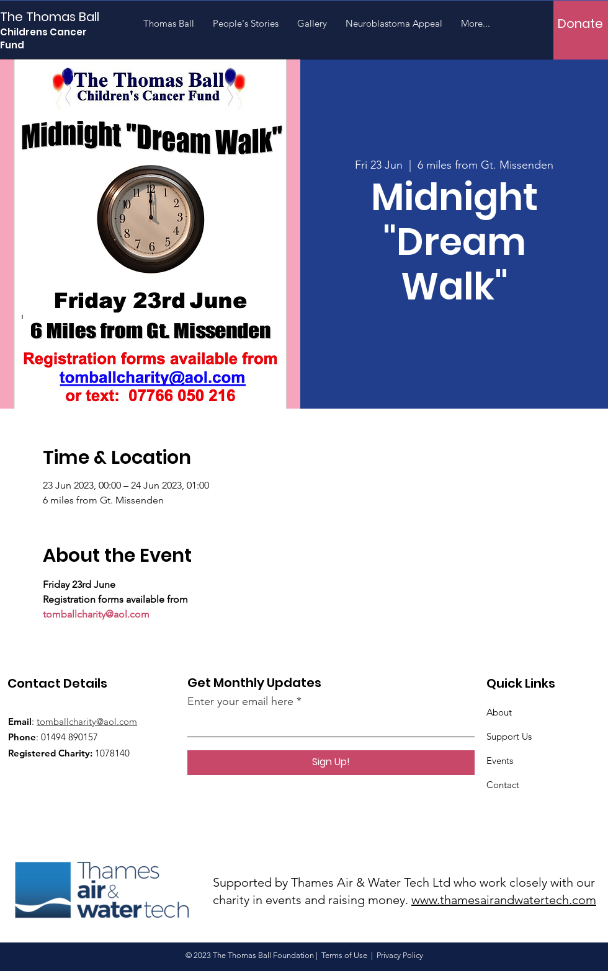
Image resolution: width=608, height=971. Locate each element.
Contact (502, 785)
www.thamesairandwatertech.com (503, 899)
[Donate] (580, 23)
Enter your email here (240, 701)
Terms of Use (344, 955)
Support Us (509, 736)
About (499, 712)
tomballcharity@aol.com (87, 721)
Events (499, 760)
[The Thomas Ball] (56, 16)
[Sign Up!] (331, 762)
